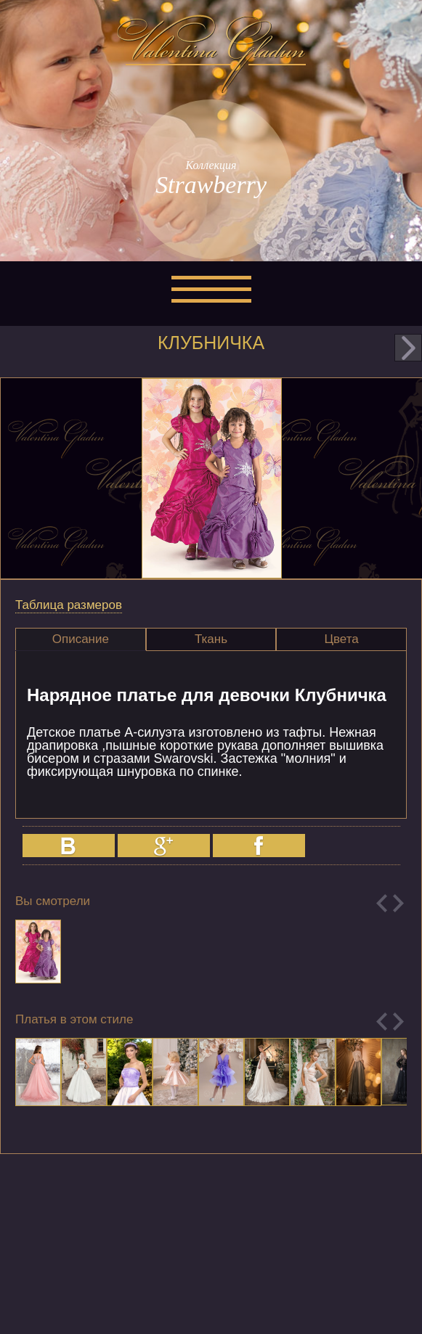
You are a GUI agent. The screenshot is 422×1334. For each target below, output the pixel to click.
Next (398, 903)
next (408, 347)
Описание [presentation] (80, 639)
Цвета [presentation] (341, 639)
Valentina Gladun (211, 54)
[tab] (80, 639)
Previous (381, 903)
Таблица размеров (68, 605)
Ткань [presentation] (211, 639)
